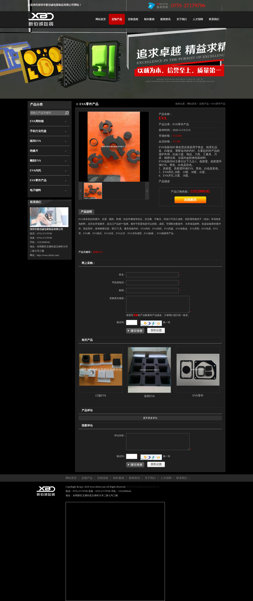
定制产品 (117, 19)
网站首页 (100, 19)
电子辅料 (35, 190)
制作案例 (149, 19)
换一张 (166, 322)
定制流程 (133, 19)
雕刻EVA (35, 160)
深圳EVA (98, 251)
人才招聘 (198, 19)
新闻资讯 (165, 19)
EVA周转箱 (37, 121)
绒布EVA (35, 140)
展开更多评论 (150, 418)
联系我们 (214, 19)
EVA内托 (35, 170)
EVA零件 (198, 395)
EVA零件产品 (38, 180)
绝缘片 (34, 150)
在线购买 (190, 199)
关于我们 (182, 19)
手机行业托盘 (38, 131)
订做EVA (100, 395)
